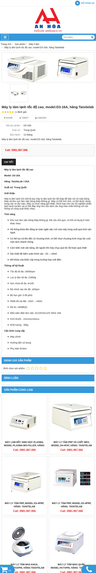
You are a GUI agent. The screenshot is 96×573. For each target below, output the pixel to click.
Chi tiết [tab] (8, 162)
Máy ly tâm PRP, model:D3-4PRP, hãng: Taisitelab (24, 505)
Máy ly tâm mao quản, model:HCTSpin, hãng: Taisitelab (72, 566)
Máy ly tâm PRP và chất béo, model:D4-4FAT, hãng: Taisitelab (71, 444)
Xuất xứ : (16, 130)
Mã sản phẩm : (13, 125)
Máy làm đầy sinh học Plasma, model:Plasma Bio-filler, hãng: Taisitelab (24, 445)
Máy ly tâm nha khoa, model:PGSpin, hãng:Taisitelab (24, 566)
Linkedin (40, 118)
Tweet (24, 118)
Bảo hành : (15, 134)
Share (8, 118)
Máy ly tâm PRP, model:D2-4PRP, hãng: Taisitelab (71, 505)
